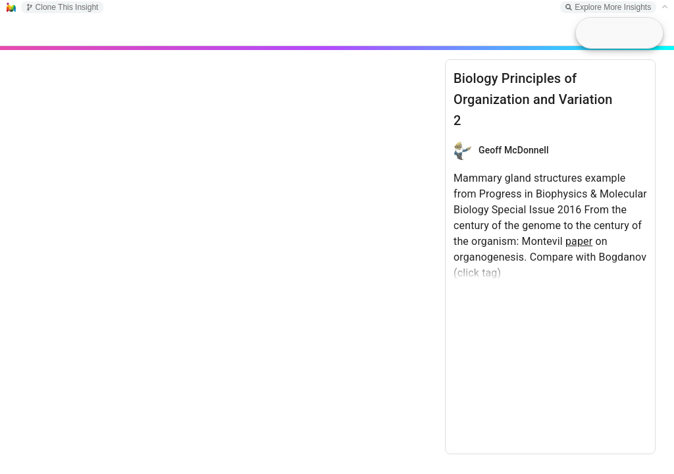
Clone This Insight (62, 7)
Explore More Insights (608, 7)
